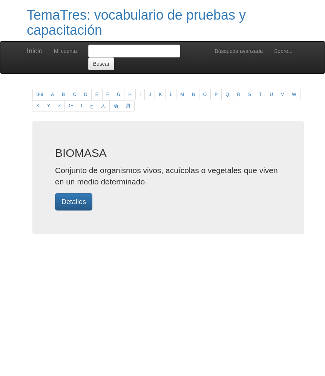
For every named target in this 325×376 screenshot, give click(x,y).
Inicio (35, 51)
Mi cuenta (65, 51)
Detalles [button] (73, 202)
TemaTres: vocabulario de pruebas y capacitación (136, 22)
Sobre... (283, 51)
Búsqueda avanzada (239, 51)
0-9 (40, 94)
